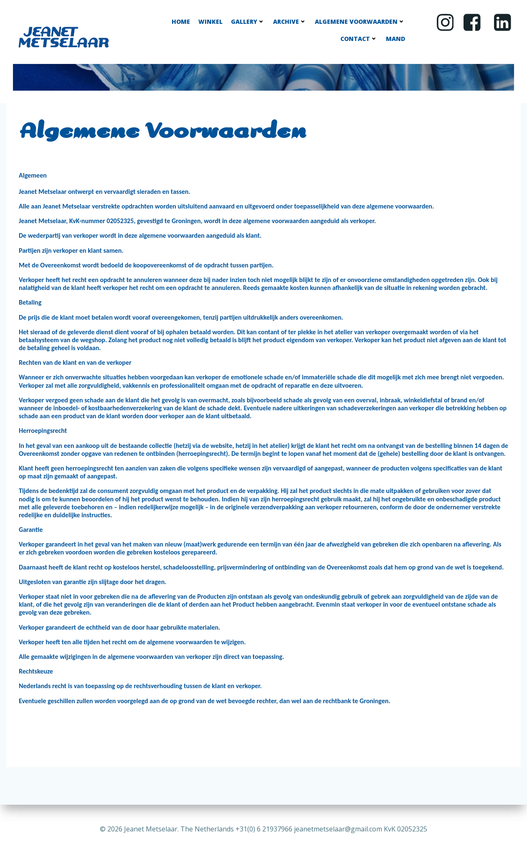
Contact (359, 39)
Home (181, 21)
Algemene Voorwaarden (360, 21)
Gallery (248, 21)
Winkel (210, 21)
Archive (290, 21)
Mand (395, 39)
